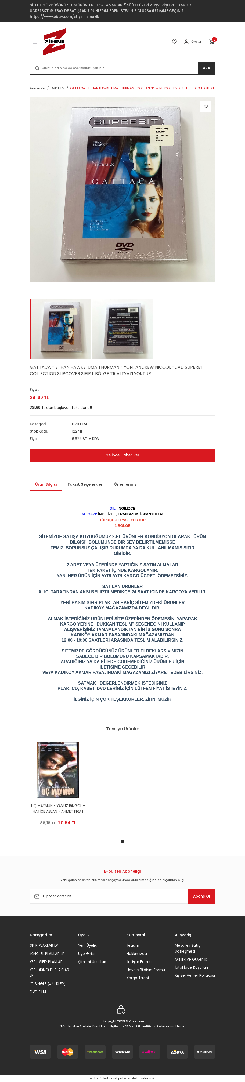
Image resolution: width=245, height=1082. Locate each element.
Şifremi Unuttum (92, 961)
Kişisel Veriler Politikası (195, 975)
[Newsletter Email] (122, 896)
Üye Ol (196, 41)
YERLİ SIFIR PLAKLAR (46, 961)
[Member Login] (186, 42)
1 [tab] (122, 841)
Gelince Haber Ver (122, 455)
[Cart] (212, 42)
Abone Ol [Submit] (199, 896)
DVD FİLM (80, 424)
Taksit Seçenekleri (85, 484)
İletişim (133, 945)
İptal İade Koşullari (191, 967)
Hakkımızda (137, 953)
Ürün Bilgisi (46, 484)
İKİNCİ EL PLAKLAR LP (47, 953)
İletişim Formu (139, 961)
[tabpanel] (58, 788)
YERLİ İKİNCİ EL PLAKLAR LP (49, 972)
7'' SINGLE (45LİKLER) (48, 983)
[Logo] (54, 41)
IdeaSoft (94, 1078)
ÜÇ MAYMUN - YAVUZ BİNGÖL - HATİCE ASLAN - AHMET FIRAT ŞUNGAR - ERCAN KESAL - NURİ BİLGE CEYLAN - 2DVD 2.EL (58, 809)
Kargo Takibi (138, 978)
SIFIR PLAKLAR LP (44, 945)
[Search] (122, 68)
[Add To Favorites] (205, 106)
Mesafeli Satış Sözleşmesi (187, 948)
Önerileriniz (125, 484)
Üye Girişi (86, 953)
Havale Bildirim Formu (146, 969)
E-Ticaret (110, 1078)
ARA (206, 68)
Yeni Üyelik (87, 945)
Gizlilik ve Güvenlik (191, 959)
